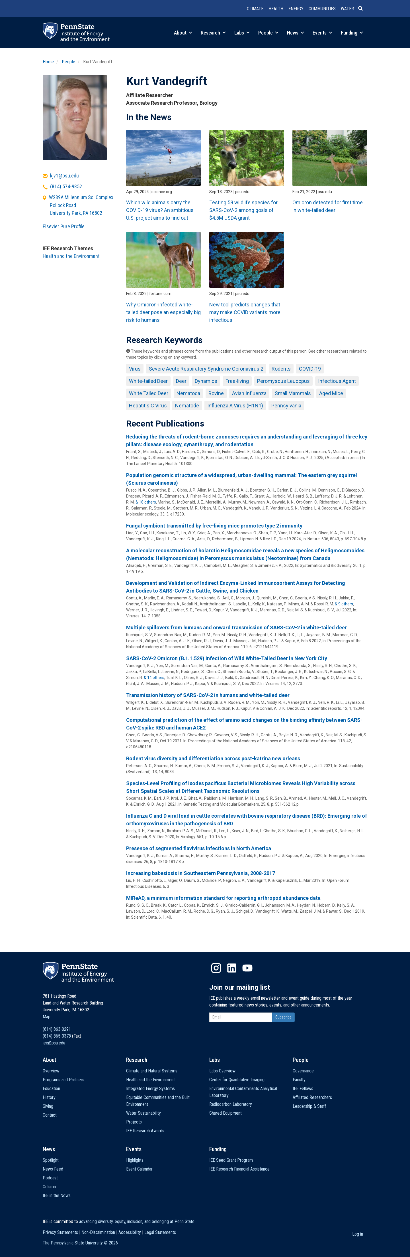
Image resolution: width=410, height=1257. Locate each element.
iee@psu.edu (54, 1043)
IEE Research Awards (145, 1130)
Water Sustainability (143, 1113)
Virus (135, 369)
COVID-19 (310, 369)
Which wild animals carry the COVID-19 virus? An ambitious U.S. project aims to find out (160, 210)
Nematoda (188, 393)
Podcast (50, 1178)
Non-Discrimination (98, 1232)
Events (322, 33)
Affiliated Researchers (312, 1097)
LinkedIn (232, 968)
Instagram (216, 968)
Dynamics (206, 381)
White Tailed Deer (148, 393)
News (295, 33)
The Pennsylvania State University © (80, 1243)
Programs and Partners (63, 1079)
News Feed (53, 1169)
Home (48, 61)
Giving (48, 1106)
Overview (51, 1071)
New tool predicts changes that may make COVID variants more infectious (244, 312)
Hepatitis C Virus (148, 406)
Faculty (299, 1079)
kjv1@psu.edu (64, 176)
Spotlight (51, 1160)
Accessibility (129, 1232)
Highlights (135, 1160)
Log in (357, 1234)
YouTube (247, 968)
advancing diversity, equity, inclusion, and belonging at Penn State (136, 1221)
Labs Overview (222, 1071)
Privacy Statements (60, 1232)
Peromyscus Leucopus (283, 381)
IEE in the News (57, 1195)
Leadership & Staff (309, 1106)
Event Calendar (139, 1169)
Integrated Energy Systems (150, 1088)
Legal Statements (160, 1232)
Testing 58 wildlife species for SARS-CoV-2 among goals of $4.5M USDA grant (243, 210)
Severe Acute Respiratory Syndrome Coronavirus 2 (206, 369)
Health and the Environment (71, 256)
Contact (50, 1115)
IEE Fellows (303, 1088)
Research (213, 33)
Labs (242, 33)
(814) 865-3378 (57, 1036)
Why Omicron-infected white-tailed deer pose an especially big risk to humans (163, 312)
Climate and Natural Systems (151, 1071)
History (49, 1097)
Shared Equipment (225, 1113)
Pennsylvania (286, 406)
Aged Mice (331, 393)
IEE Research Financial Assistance (239, 1169)
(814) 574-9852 (66, 186)
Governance (303, 1071)
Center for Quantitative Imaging (237, 1079)
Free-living (237, 381)
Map (46, 1016)
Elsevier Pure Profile (64, 226)
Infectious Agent (337, 381)
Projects (134, 1122)
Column (49, 1186)
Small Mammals (293, 393)
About (183, 33)
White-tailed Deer (148, 381)
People (268, 33)
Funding (352, 33)
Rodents (281, 369)
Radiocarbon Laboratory (230, 1104)
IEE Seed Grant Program (231, 1160)
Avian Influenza (249, 393)
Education (51, 1088)
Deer (181, 381)
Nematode (187, 406)
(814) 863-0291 (57, 1029)
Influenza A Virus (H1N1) (235, 406)
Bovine (216, 393)
